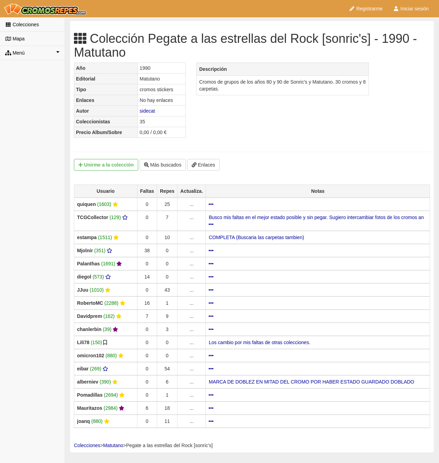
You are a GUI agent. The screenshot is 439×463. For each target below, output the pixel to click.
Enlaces (203, 165)
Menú (32, 52)
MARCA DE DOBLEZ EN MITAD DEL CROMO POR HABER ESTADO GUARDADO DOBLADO (311, 382)
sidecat (147, 111)
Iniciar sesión (411, 8)
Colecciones (22, 24)
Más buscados (162, 165)
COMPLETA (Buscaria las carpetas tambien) (256, 237)
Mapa (15, 38)
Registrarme (366, 8)
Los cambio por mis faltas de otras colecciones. (259, 342)
